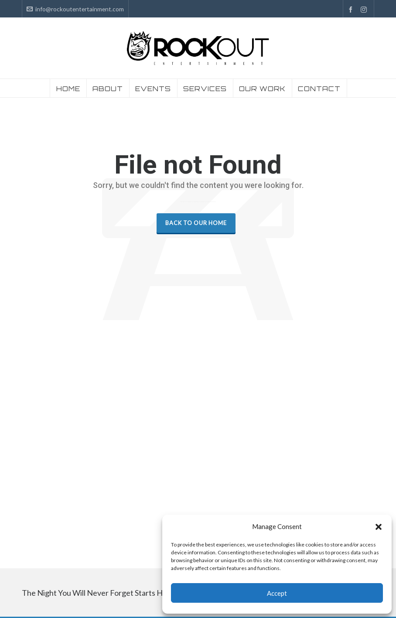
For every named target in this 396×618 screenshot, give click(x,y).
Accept (277, 593)
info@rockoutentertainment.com (75, 9)
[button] (378, 526)
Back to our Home (196, 222)
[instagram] (365, 9)
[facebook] (352, 9)
